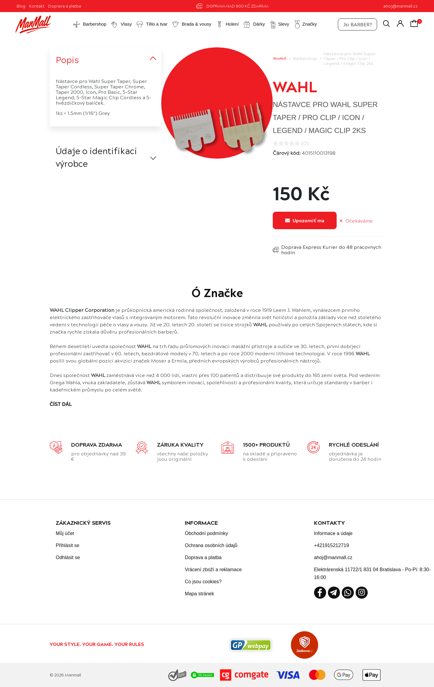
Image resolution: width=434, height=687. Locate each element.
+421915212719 (331, 545)
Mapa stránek (199, 593)
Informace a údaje (333, 533)
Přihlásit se (67, 545)
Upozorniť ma (304, 220)
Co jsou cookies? (203, 581)
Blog (21, 6)
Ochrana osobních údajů (211, 545)
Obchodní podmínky (206, 533)
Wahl (295, 86)
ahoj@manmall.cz (400, 6)
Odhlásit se (68, 557)
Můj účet (65, 533)
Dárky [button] (254, 24)
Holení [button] (227, 24)
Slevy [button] (279, 24)
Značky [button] (305, 24)
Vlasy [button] (121, 24)
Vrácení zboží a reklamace (213, 569)
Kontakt (36, 6)
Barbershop (305, 58)
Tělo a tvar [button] (152, 24)
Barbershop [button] (89, 24)
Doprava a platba (64, 6)
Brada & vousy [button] (191, 24)
